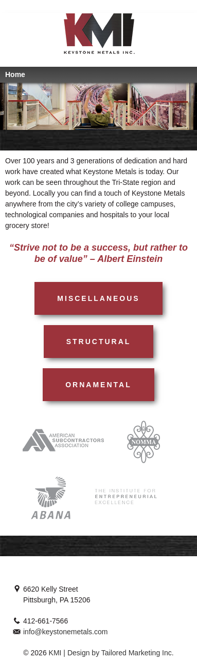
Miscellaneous (98, 298)
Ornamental (98, 385)
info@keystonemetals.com (65, 632)
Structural (98, 341)
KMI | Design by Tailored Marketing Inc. (110, 653)
